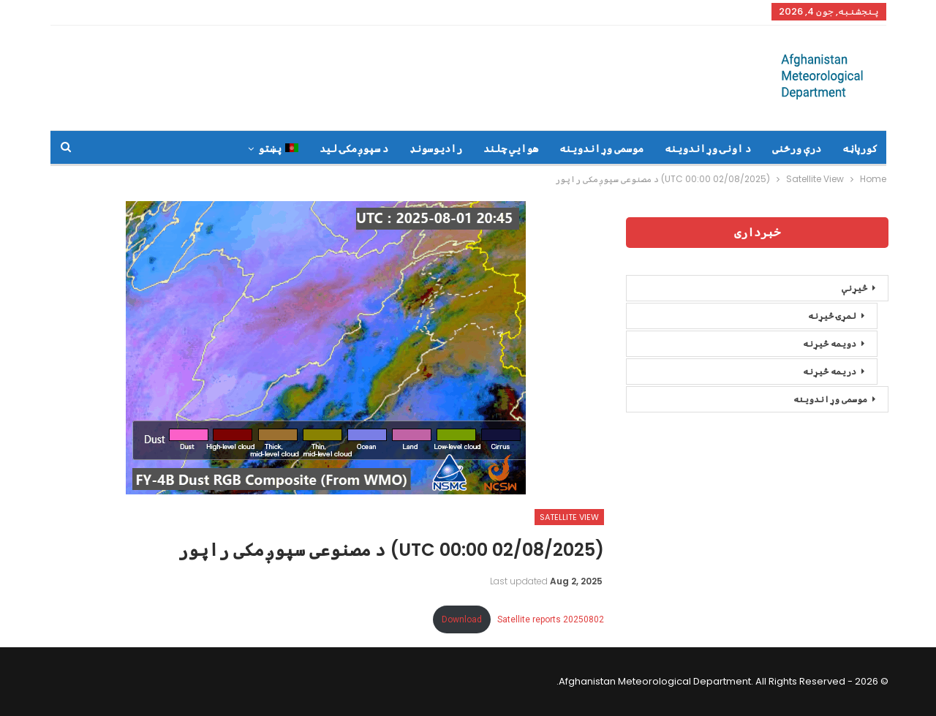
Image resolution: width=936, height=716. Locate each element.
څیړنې (854, 288)
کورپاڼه (860, 148)
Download (462, 619)
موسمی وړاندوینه (601, 148)
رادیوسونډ (436, 148)
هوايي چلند (510, 148)
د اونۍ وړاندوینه (708, 148)
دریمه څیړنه (829, 371)
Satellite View (569, 517)
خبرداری (757, 232)
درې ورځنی (796, 148)
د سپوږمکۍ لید (354, 148)
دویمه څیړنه (829, 343)
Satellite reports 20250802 (550, 619)
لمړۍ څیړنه (832, 315)
